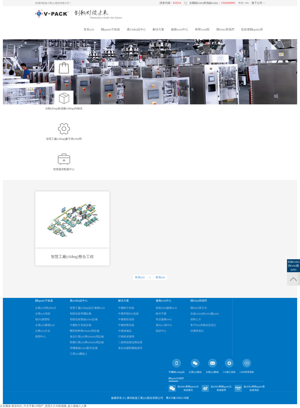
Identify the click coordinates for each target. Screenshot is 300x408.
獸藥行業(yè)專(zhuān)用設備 (87, 342)
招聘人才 (195, 319)
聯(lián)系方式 (198, 307)
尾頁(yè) (160, 277)
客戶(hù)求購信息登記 (203, 325)
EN (247, 3)
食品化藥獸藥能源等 (130, 348)
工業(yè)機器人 (79, 353)
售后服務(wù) (163, 319)
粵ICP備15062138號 (177, 398)
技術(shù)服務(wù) (166, 307)
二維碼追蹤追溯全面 (130, 342)
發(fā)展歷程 (42, 319)
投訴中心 (161, 330)
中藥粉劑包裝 (126, 325)
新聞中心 (40, 336)
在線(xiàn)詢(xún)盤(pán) (204, 313)
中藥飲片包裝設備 (80, 325)
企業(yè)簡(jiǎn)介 (45, 307)
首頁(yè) (89, 29)
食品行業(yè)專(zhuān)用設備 (87, 336)
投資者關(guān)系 (252, 29)
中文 (240, 3)
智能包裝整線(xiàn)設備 (84, 319)
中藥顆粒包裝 (126, 319)
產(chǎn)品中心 (136, 29)
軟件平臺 (161, 313)
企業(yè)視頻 (42, 313)
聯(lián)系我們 (225, 29)
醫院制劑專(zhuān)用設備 (84, 330)
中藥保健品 (125, 330)
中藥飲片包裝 (126, 307)
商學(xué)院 (202, 29)
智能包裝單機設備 (80, 313)
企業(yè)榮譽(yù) (45, 325)
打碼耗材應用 (126, 336)
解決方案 (158, 29)
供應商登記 (197, 330)
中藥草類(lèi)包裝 (128, 313)
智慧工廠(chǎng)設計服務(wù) (87, 307)
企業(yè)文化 (42, 330)
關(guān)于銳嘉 (110, 29)
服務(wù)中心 (179, 29)
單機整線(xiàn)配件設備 (84, 348)
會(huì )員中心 (164, 325)
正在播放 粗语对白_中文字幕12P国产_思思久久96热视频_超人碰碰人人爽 (43, 406)
